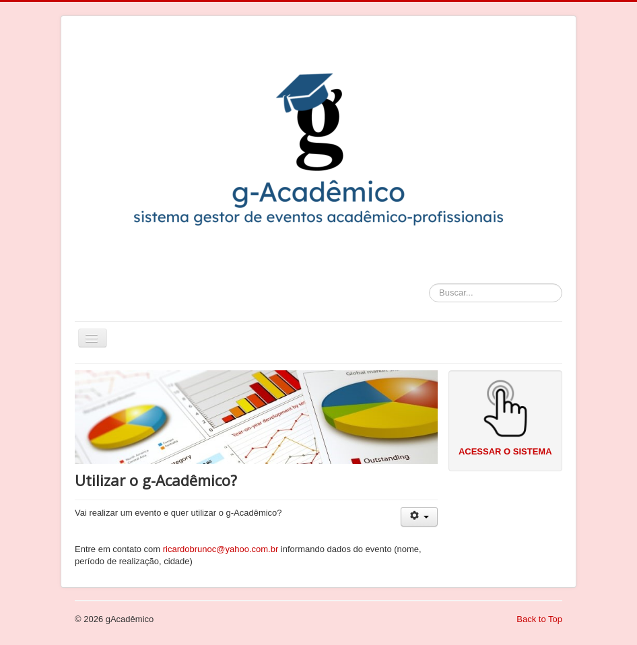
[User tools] (419, 517)
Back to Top (539, 619)
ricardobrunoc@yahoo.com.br (220, 549)
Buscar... (429, 283)
